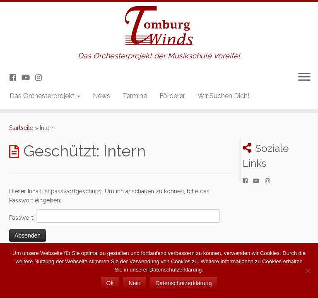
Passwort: (114, 216)
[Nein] (308, 271)
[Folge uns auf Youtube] (28, 77)
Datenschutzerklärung (183, 283)
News (101, 96)
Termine (135, 96)
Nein (134, 283)
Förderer (172, 96)
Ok (110, 283)
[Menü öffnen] (304, 77)
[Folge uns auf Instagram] (41, 77)
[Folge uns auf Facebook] (16, 77)
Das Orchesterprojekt (45, 96)
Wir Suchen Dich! (223, 96)
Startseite (21, 128)
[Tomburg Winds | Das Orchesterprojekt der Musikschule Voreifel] (159, 27)
